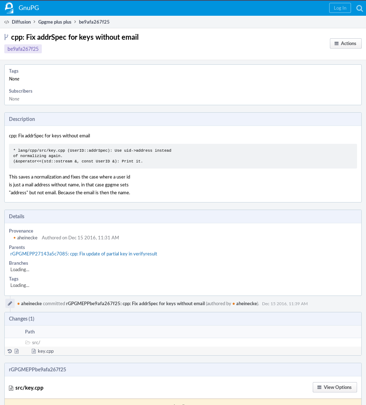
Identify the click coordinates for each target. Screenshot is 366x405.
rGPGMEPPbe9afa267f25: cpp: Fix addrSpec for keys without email (135, 303)
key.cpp (46, 351)
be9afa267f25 (23, 48)
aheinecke (25, 237)
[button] (340, 8)
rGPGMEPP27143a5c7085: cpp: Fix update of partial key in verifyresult (83, 253)
